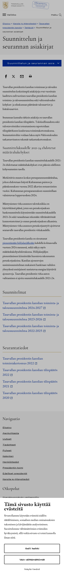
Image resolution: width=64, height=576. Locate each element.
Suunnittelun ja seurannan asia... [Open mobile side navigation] (32, 63)
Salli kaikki (32, 548)
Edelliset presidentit (15, 473)
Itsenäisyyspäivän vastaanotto (21, 497)
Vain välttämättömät (32, 559)
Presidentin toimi (13, 467)
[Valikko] (10, 15)
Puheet (7, 450)
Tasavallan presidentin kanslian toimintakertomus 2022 (23, 360)
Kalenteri (8, 456)
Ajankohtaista (11, 433)
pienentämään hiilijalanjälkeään (18, 243)
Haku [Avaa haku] (54, 15)
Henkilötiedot (11, 461)
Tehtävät (28, 27)
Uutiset (7, 438)
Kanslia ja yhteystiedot (24, 23)
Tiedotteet (9, 444)
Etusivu (6, 23)
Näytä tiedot (32, 569)
